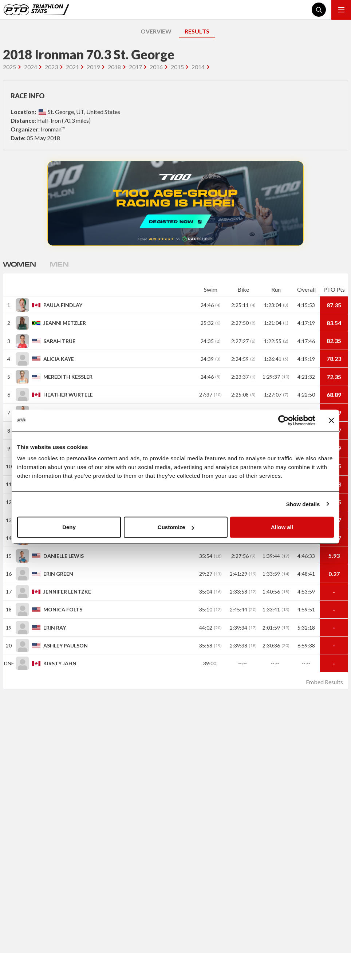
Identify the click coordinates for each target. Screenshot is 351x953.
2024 (30, 66)
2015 (177, 66)
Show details (303, 504)
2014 (198, 66)
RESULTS (197, 31)
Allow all (282, 527)
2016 (156, 66)
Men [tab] (59, 264)
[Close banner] (331, 420)
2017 (135, 66)
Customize (176, 527)
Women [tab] (19, 264)
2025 (9, 66)
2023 (51, 66)
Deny (69, 527)
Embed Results (324, 681)
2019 (93, 66)
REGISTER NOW (175, 203)
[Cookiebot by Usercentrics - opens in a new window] (283, 420)
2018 (114, 66)
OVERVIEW (156, 31)
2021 (72, 66)
